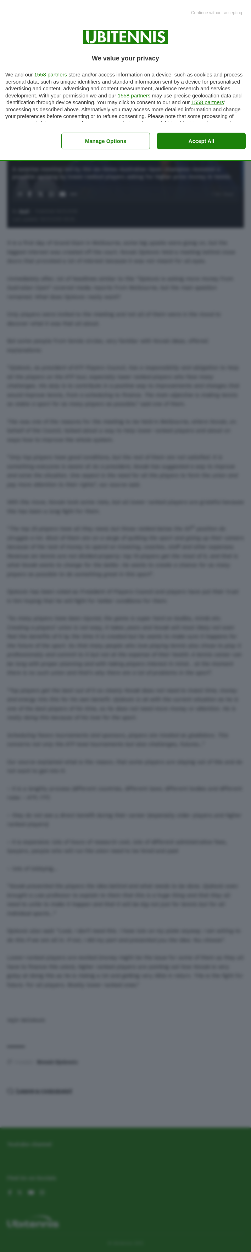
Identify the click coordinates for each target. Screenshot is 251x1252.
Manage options (106, 141)
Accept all (201, 141)
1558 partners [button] (50, 74)
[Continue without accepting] (217, 13)
